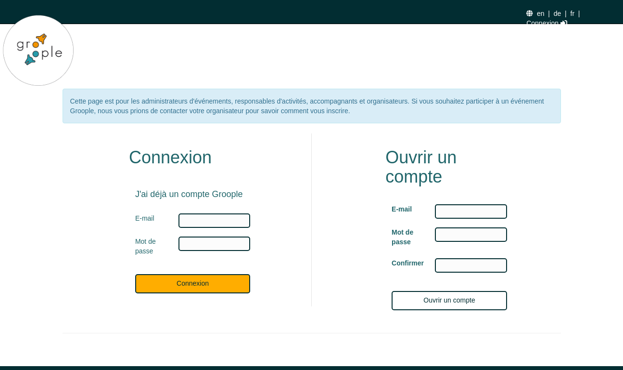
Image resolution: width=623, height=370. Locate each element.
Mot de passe (402, 237)
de (557, 13)
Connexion (546, 23)
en (541, 13)
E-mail (402, 209)
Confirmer (406, 263)
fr (573, 13)
